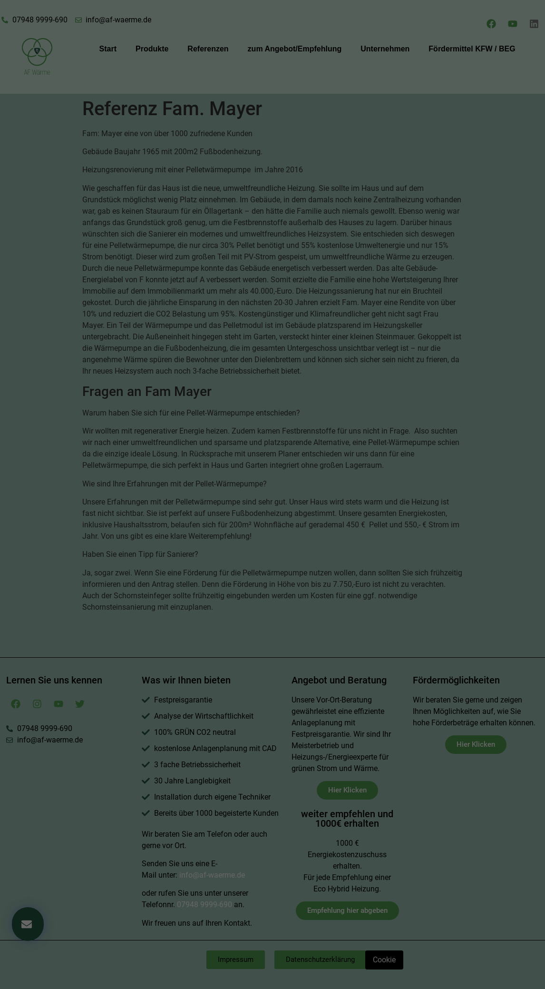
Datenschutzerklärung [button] (276, 290)
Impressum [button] (321, 290)
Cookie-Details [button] (227, 290)
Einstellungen (168, 107)
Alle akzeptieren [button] (272, 230)
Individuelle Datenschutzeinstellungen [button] (272, 279)
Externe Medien (327, 197)
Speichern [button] (272, 258)
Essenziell (203, 197)
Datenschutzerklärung (212, 98)
